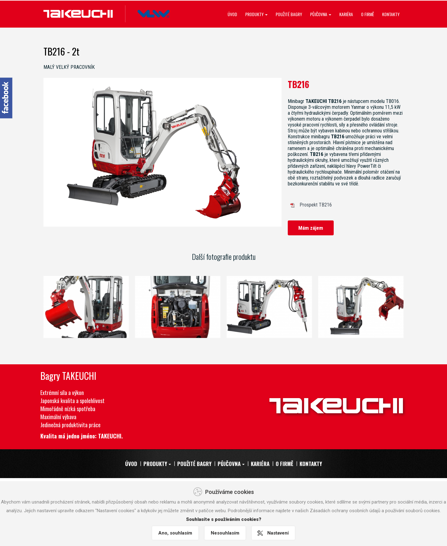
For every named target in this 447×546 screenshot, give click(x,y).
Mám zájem (310, 228)
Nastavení (278, 533)
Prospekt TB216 (316, 205)
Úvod (232, 14)
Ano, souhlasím (175, 533)
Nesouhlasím (225, 533)
